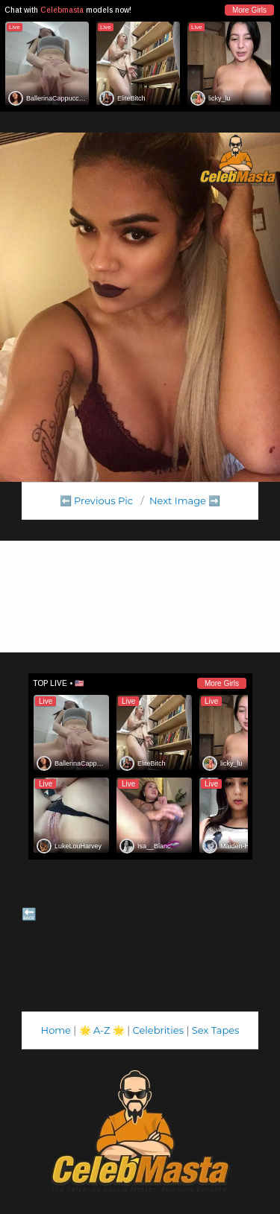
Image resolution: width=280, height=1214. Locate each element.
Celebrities (158, 1030)
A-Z (102, 1030)
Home (56, 1030)
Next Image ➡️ (184, 500)
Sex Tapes (216, 1030)
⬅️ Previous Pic (97, 500)
